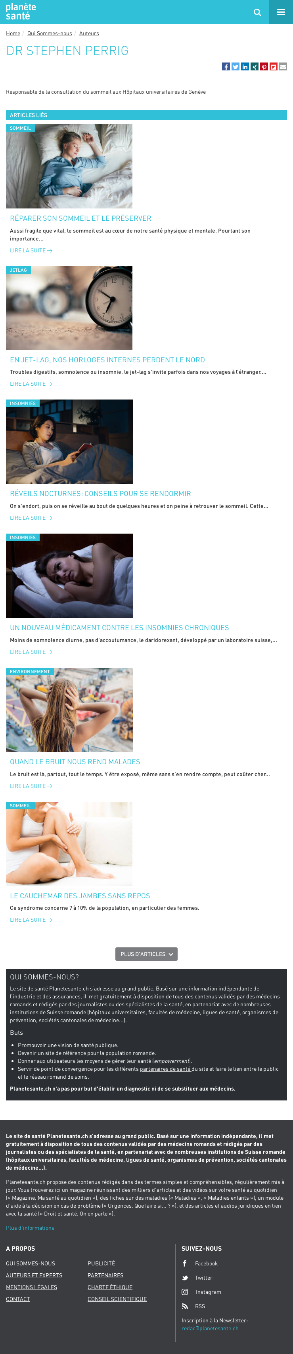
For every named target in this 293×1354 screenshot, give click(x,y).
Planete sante (20, 12)
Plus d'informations (30, 1227)
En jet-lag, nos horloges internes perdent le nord (107, 359)
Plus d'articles (143, 954)
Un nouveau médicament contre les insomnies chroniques (119, 627)
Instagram (201, 1291)
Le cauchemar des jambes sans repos (80, 895)
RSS (193, 1306)
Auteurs (89, 33)
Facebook (200, 1263)
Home (13, 33)
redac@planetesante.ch (210, 1328)
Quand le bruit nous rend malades (75, 761)
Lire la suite (31, 250)
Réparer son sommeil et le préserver (80, 218)
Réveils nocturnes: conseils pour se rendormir (100, 493)
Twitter (197, 1278)
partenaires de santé (166, 1068)
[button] (226, 66)
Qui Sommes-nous (49, 33)
